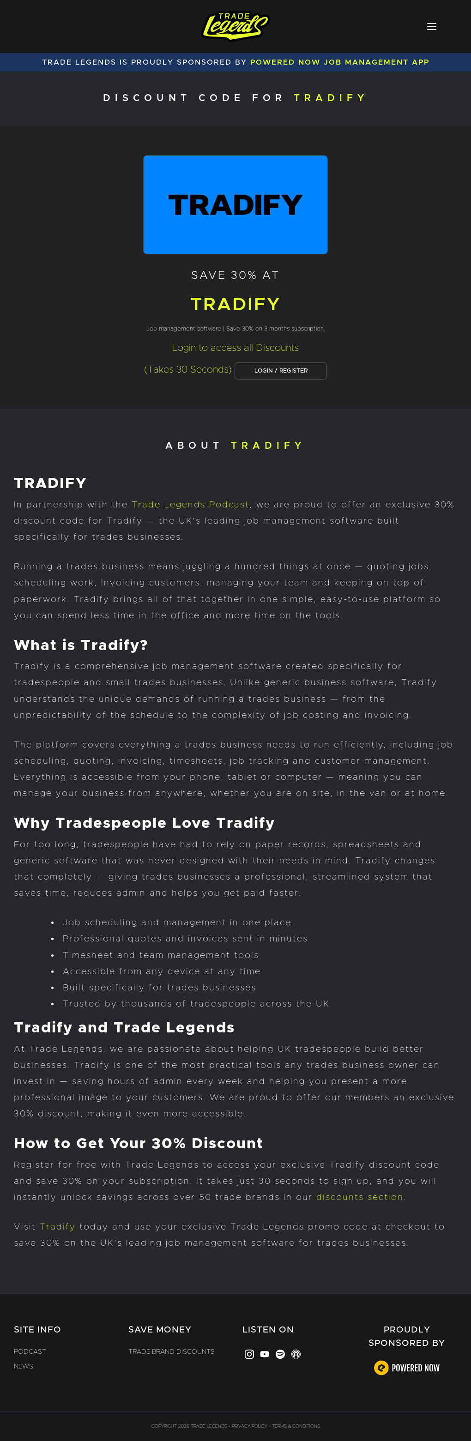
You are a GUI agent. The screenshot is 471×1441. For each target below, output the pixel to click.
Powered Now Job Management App (339, 62)
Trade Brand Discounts (171, 1352)
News (23, 1366)
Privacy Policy (249, 1426)
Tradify (58, 1227)
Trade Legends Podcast (190, 504)
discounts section (360, 1197)
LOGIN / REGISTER (281, 371)
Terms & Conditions (296, 1426)
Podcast (30, 1352)
